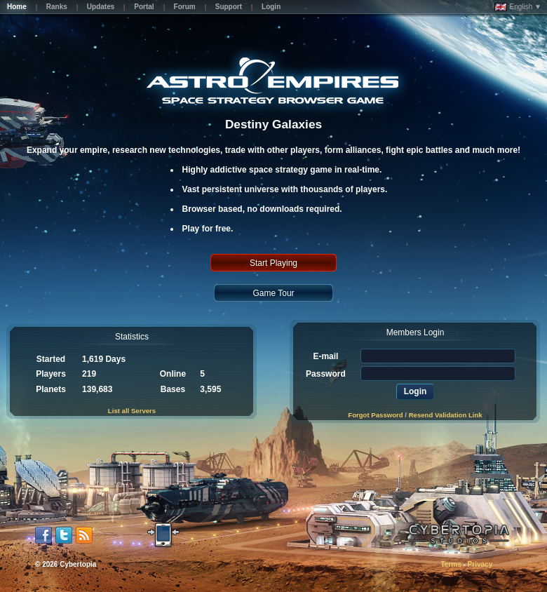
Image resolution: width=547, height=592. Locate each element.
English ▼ (517, 7)
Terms (450, 564)
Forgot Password (375, 415)
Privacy (480, 564)
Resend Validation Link (445, 415)
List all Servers (132, 411)
